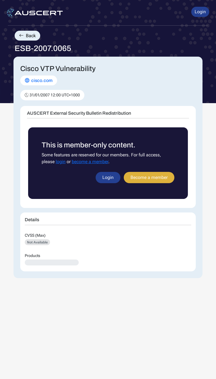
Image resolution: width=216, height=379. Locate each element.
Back (27, 35)
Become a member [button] (149, 177)
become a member (90, 161)
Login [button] (200, 11)
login (61, 161)
